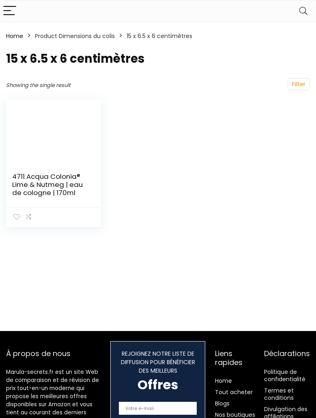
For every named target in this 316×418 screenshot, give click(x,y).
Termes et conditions (279, 394)
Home (14, 36)
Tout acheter (234, 392)
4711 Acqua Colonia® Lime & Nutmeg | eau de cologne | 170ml (47, 184)
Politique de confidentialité (284, 375)
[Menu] (9, 11)
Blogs (222, 403)
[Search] (303, 11)
